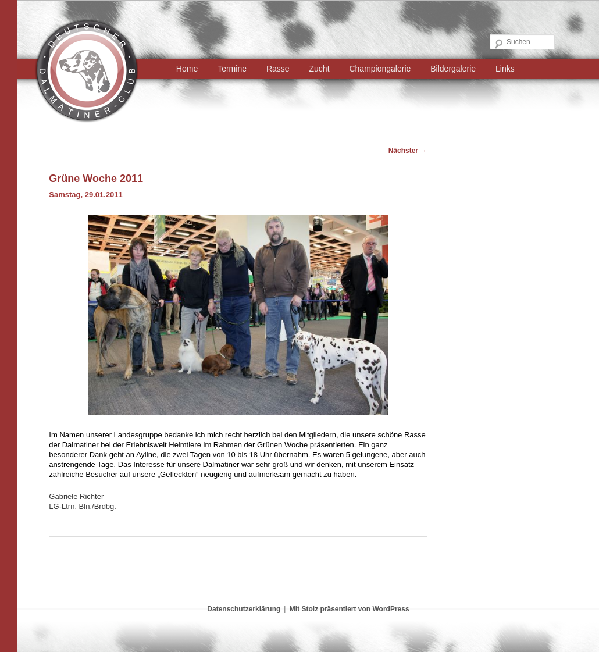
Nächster (407, 151)
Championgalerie (380, 68)
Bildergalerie (453, 68)
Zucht (319, 68)
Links (505, 68)
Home (187, 68)
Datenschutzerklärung (243, 609)
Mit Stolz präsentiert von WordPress (349, 609)
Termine (232, 68)
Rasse (278, 68)
